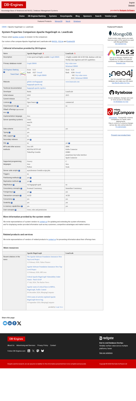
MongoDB (58, 21)
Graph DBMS (54, 57)
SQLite (60, 41)
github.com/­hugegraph (35, 82)
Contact (53, 345)
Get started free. (121, 44)
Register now (120, 63)
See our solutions (106, 353)
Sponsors (87, 16)
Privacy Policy (42, 345)
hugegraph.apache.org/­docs (36, 88)
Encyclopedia (66, 16)
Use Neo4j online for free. (121, 83)
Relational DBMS (72, 66)
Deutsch (131, 5)
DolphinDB (71, 41)
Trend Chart (14, 74)
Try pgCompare (120, 127)
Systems (53, 16)
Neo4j (68, 21)
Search (98, 16)
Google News (59, 307)
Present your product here (121, 135)
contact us (43, 222)
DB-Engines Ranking (37, 16)
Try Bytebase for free (120, 102)
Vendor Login (111, 16)
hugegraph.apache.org (34, 84)
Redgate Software (127, 10)
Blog (78, 16)
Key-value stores (81, 75)
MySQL (54, 41)
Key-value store (71, 63)
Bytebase (77, 21)
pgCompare (113, 118)
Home (22, 16)
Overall (39, 72)
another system (18, 37)
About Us (10, 345)
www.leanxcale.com (72, 82)
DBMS (4, 27)
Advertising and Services (25, 345)
